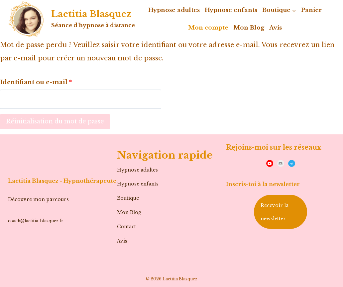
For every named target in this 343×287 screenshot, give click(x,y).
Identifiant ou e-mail (38, 80)
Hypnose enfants (231, 10)
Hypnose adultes (174, 10)
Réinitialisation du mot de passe (55, 121)
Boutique (128, 198)
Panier (311, 10)
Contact (126, 227)
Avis (275, 27)
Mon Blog (248, 27)
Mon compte (208, 27)
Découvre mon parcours (38, 199)
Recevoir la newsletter (274, 212)
